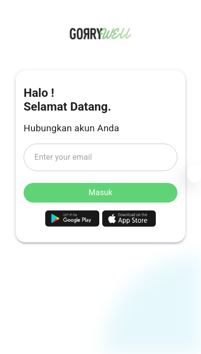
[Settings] (194, 175)
